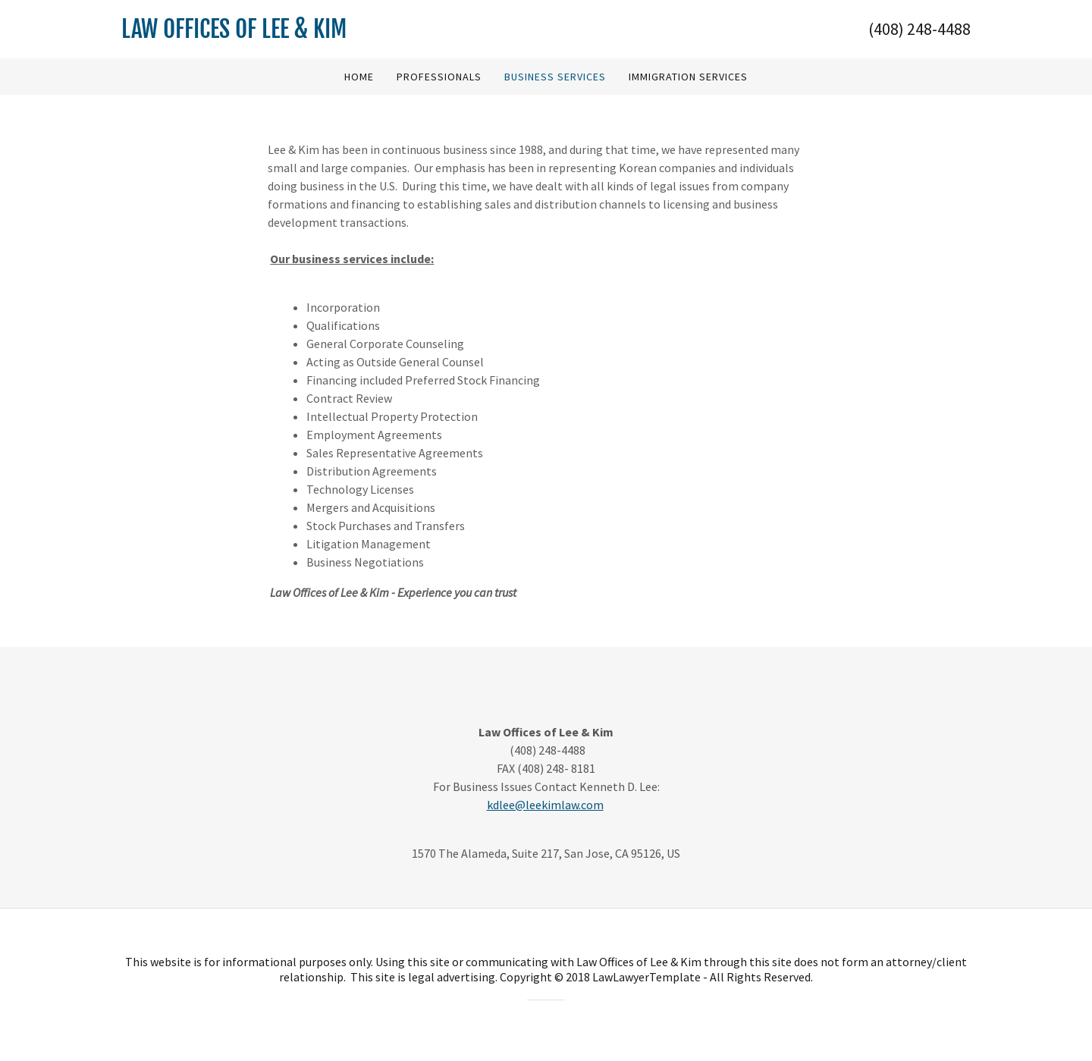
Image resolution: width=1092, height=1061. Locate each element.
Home (359, 76)
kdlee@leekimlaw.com (545, 804)
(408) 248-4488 (919, 28)
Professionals (439, 76)
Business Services (555, 76)
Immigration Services (688, 76)
